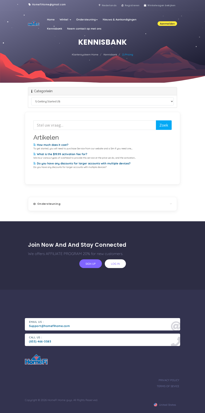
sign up (91, 263)
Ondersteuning (87, 19)
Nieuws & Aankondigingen (119, 19)
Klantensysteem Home (85, 54)
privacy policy (169, 380)
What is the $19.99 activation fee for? (60, 154)
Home (51, 19)
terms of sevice (168, 386)
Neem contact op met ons (84, 28)
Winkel (65, 19)
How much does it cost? (50, 144)
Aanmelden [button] (167, 23)
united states (165, 404)
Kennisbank (54, 28)
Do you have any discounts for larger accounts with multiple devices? (81, 163)
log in (115, 263)
